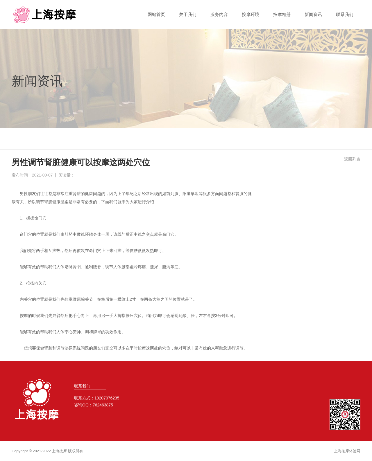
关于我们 (187, 14)
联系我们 (344, 14)
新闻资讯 (313, 14)
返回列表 (352, 159)
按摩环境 (250, 14)
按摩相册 (282, 14)
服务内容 (219, 14)
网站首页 (156, 14)
